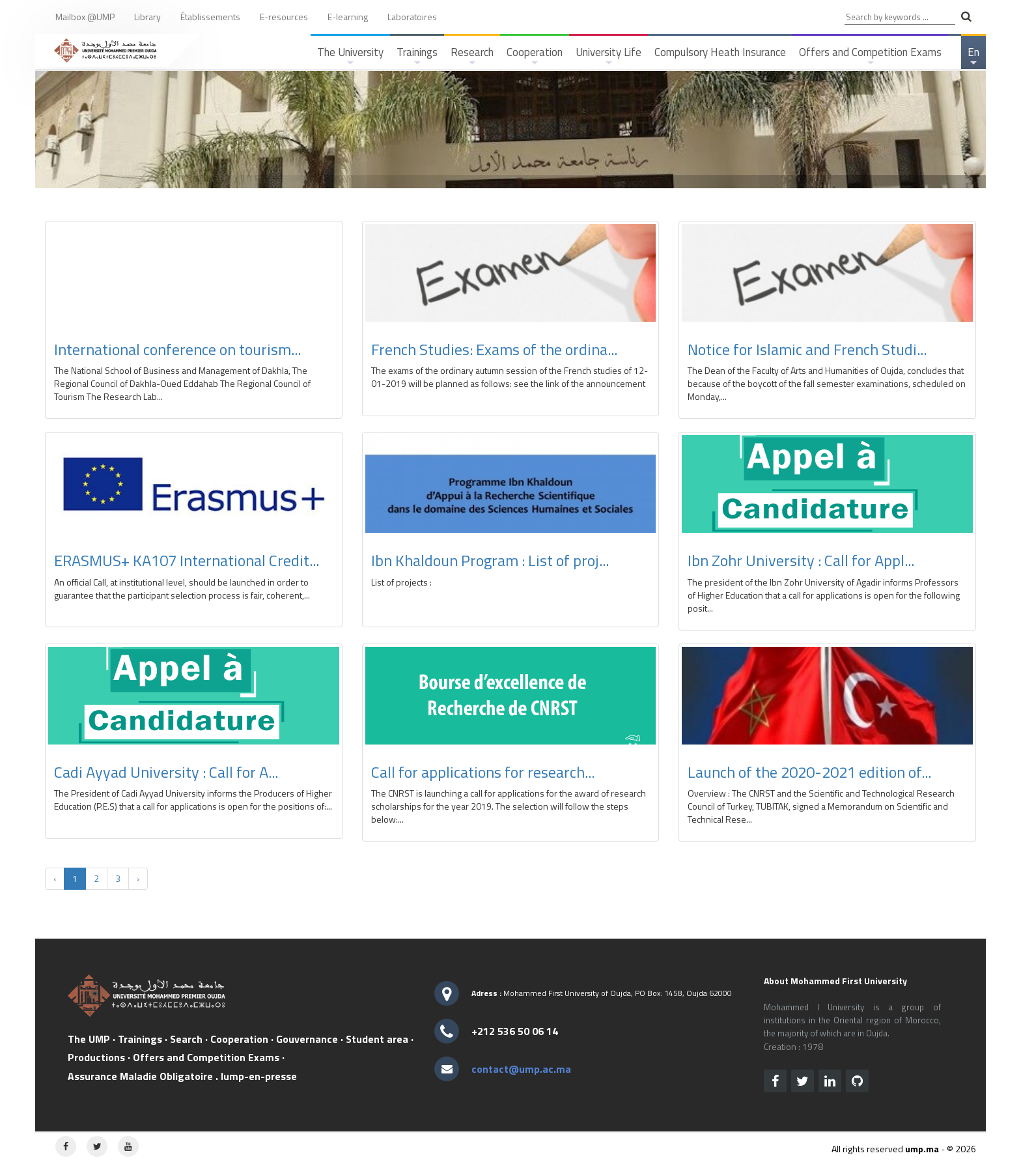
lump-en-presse (259, 1076)
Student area (377, 1039)
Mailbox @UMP (85, 16)
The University (350, 56)
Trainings (417, 56)
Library (147, 16)
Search (186, 1039)
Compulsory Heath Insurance (720, 52)
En (974, 56)
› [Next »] (138, 878)
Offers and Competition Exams (870, 56)
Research (472, 56)
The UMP (89, 1039)
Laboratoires (412, 16)
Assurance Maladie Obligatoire (140, 1076)
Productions (96, 1057)
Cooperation (535, 56)
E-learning (348, 16)
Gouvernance (307, 1039)
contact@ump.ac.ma (521, 1069)
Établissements (210, 16)
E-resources (284, 16)
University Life (608, 56)
